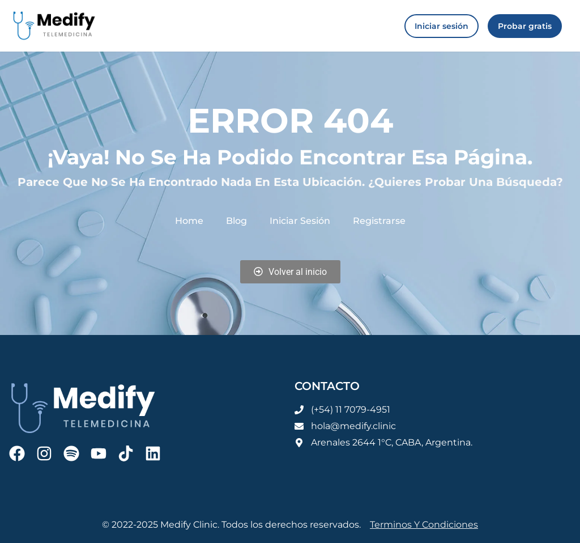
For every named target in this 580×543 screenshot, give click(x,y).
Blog (236, 220)
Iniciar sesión (300, 220)
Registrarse (379, 220)
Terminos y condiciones (424, 524)
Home (189, 220)
